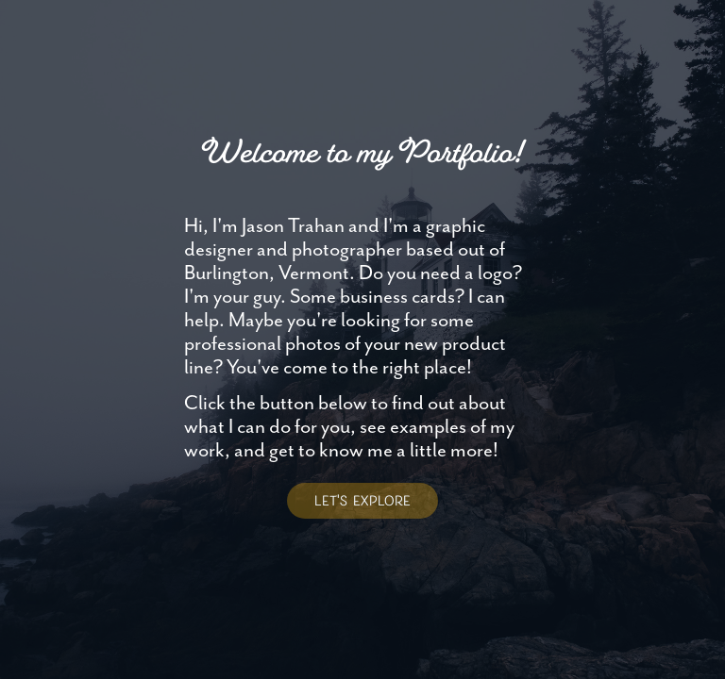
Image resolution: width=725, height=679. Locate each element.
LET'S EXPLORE (362, 500)
